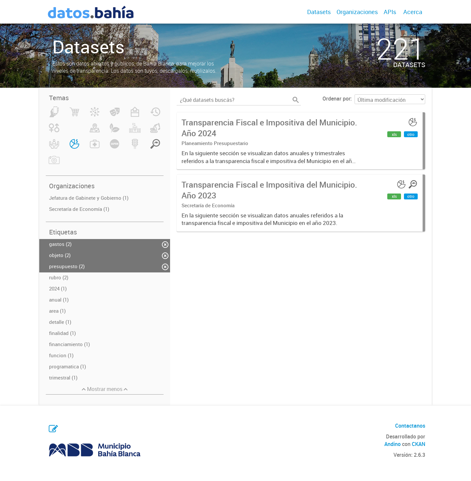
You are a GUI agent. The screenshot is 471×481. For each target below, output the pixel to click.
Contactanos (410, 425)
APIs (390, 12)
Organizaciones (357, 12)
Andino (392, 444)
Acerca (412, 12)
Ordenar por (336, 98)
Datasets (319, 12)
